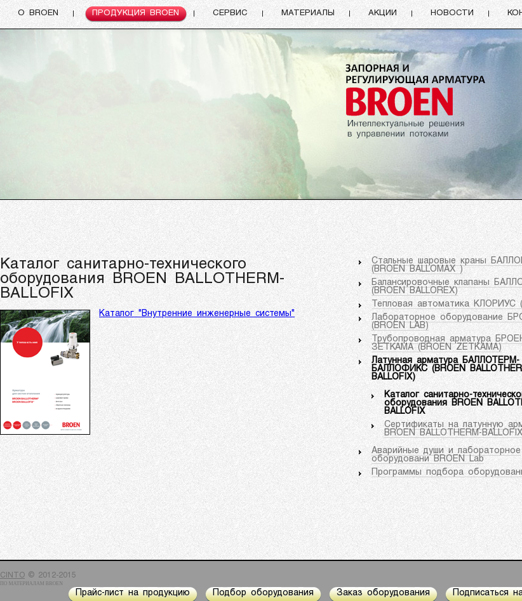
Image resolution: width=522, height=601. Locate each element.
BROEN (54, 583)
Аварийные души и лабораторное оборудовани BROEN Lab (446, 455)
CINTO (12, 575)
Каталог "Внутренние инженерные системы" (197, 314)
